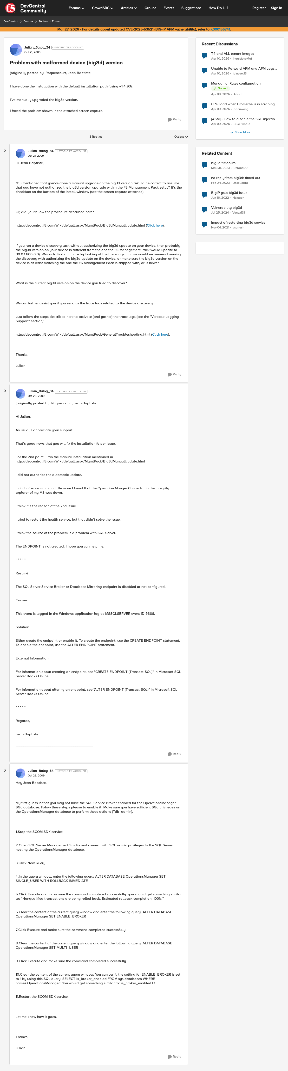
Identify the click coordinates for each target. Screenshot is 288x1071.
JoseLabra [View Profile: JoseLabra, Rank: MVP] (240, 183)
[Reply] (174, 120)
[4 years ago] (220, 198)
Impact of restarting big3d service (238, 223)
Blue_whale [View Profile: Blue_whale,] (242, 124)
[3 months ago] (220, 59)
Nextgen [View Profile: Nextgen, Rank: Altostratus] (238, 198)
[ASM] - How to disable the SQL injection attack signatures (244, 119)
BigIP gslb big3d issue (229, 193)
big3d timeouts (223, 163)
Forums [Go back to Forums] (28, 21)
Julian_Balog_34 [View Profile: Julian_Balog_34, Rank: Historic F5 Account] (37, 47)
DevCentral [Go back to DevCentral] (11, 21)
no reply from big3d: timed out (235, 178)
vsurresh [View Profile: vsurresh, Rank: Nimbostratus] (238, 227)
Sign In (276, 8)
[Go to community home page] (25, 8)
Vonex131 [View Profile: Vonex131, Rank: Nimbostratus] (238, 213)
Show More (240, 133)
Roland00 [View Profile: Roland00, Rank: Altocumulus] (241, 168)
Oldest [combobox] (181, 137)
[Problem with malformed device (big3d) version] (36, 156)
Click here (155, 225)
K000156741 (220, 29)
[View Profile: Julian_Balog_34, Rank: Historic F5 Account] (16, 50)
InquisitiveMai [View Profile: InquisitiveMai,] (242, 58)
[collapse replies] (5, 151)
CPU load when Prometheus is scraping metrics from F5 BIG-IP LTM (243, 104)
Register (259, 8)
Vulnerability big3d (226, 208)
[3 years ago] (220, 168)
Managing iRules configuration (236, 83)
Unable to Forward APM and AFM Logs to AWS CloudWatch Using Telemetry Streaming (243, 69)
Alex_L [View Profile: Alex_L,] (238, 94)
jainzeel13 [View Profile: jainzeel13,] (240, 73)
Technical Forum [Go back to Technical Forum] (49, 21)
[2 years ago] (220, 213)
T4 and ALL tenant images (232, 54)
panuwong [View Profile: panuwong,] (241, 109)
